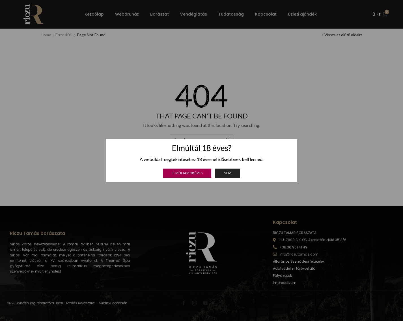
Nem (227, 173)
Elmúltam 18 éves (187, 173)
